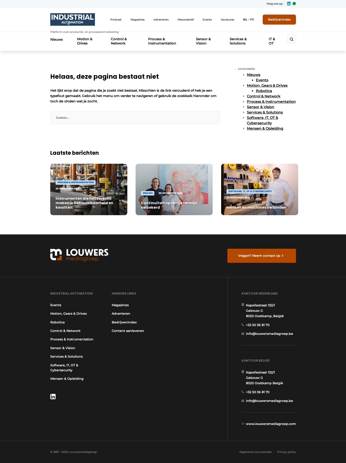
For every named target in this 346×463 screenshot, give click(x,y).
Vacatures (227, 19)
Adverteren (161, 19)
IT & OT (272, 41)
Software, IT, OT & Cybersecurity (64, 367)
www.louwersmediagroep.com (271, 424)
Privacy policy (286, 452)
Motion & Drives (84, 41)
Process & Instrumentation (162, 41)
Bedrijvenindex (279, 19)
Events (207, 19)
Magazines (137, 19)
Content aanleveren (128, 331)
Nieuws (56, 39)
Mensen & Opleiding (265, 128)
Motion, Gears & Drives (267, 85)
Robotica (264, 91)
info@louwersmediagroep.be (269, 334)
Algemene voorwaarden (255, 452)
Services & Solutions (238, 41)
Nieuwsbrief (186, 19)
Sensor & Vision (203, 41)
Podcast (116, 19)
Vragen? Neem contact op (259, 256)
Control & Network (119, 41)
